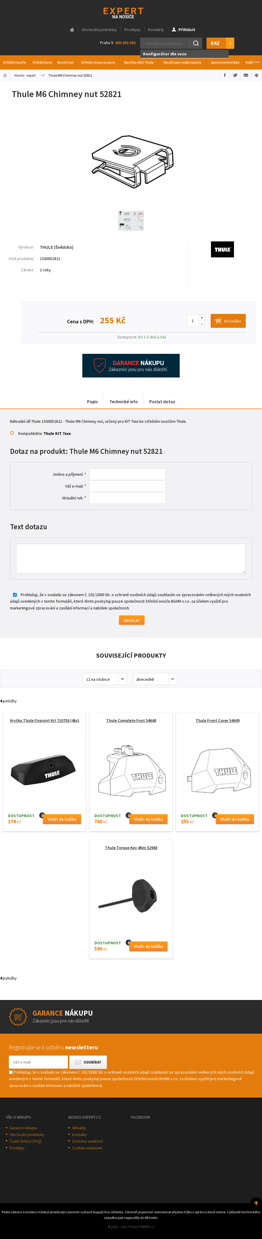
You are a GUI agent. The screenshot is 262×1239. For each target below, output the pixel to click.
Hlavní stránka (72, 30)
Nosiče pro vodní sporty (182, 62)
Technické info (123, 401)
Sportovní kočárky (225, 62)
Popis (92, 401)
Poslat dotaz (162, 401)
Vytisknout (256, 75)
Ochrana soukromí (87, 1141)
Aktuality (79, 1127)
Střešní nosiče (14, 62)
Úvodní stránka (5, 75)
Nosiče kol (65, 62)
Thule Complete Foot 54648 (131, 720)
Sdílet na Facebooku (225, 75)
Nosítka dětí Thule (139, 62)
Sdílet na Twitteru (235, 75)
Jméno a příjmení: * (69, 474)
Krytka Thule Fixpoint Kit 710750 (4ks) (44, 720)
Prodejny (132, 29)
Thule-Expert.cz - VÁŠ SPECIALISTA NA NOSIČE (131, 12)
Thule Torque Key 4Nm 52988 (131, 847)
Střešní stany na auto (98, 62)
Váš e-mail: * (75, 486)
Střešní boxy (42, 62)
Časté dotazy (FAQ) (25, 1141)
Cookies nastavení (87, 1148)
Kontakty (156, 29)
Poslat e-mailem (246, 75)
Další (253, 60)
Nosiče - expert (25, 75)
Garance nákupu (23, 1127)
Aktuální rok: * (74, 498)
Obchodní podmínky (99, 29)
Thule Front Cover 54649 (218, 720)
